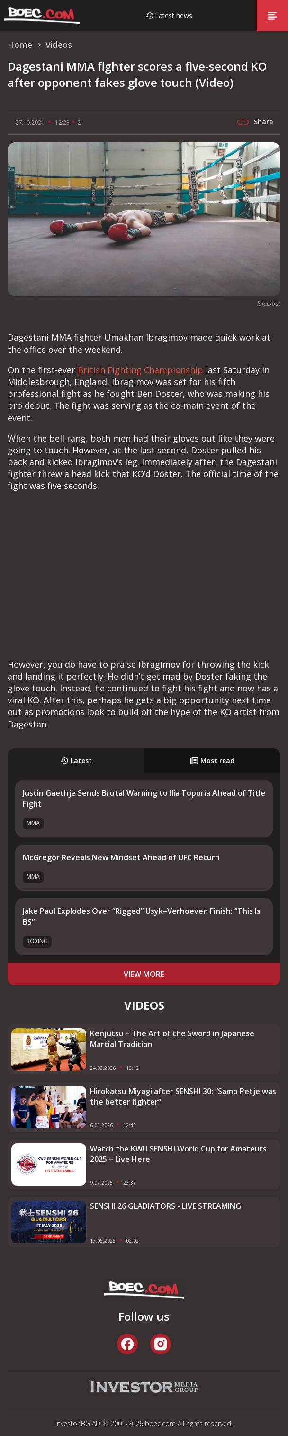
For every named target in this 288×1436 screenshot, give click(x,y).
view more (144, 974)
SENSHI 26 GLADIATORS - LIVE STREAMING (165, 1206)
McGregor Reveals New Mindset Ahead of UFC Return (121, 857)
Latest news (173, 15)
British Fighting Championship (140, 370)
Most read (212, 760)
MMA (33, 823)
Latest (76, 760)
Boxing (37, 941)
